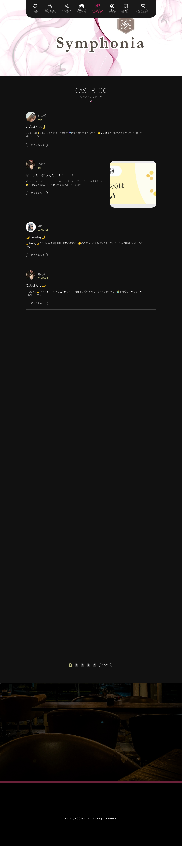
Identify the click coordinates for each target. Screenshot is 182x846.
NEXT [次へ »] (105, 665)
